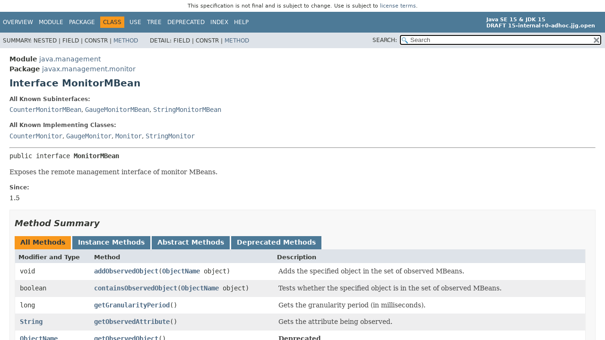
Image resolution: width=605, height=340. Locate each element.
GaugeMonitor (89, 136)
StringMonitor (170, 136)
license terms (398, 6)
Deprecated (186, 22)
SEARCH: (384, 40)
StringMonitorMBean (187, 109)
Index (219, 22)
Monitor (128, 136)
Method (125, 40)
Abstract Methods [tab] (190, 242)
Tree (154, 22)
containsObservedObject (135, 288)
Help (241, 22)
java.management (70, 59)
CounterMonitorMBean (45, 109)
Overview (18, 22)
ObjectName (181, 271)
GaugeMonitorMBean (117, 109)
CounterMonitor (35, 136)
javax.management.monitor (89, 69)
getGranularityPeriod (132, 305)
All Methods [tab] (42, 242)
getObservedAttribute (132, 321)
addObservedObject (126, 271)
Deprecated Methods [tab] (276, 242)
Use (135, 22)
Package (82, 22)
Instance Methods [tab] (111, 242)
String (31, 321)
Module (51, 22)
